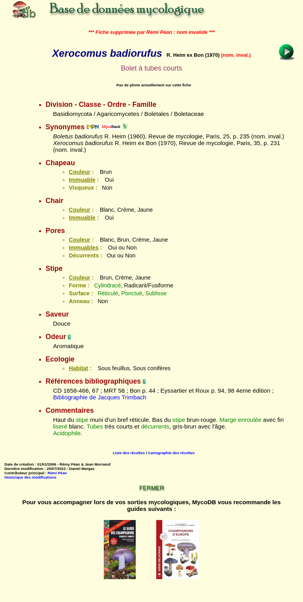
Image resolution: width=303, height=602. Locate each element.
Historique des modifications (30, 477)
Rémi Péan (57, 473)
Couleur (79, 172)
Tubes (94, 426)
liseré (60, 426)
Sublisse (155, 293)
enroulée (249, 419)
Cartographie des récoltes (171, 453)
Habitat (78, 368)
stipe (82, 419)
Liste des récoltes (129, 453)
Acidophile (66, 433)
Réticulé (107, 293)
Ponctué (131, 293)
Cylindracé (107, 285)
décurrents (155, 426)
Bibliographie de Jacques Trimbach (99, 397)
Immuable (82, 180)
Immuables (83, 247)
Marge (227, 419)
